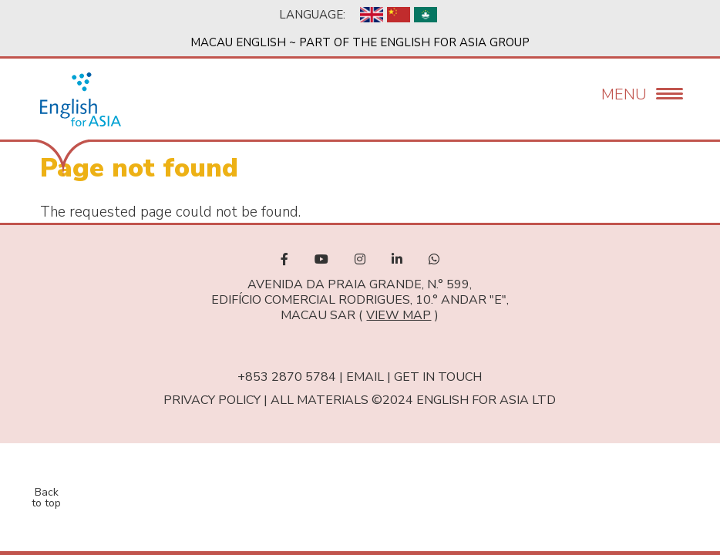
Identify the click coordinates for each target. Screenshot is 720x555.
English (371, 14)
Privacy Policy (212, 400)
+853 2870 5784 (286, 376)
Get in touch (438, 376)
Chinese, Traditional (425, 14)
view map (398, 315)
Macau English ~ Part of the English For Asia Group (360, 42)
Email (365, 376)
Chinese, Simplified (398, 14)
